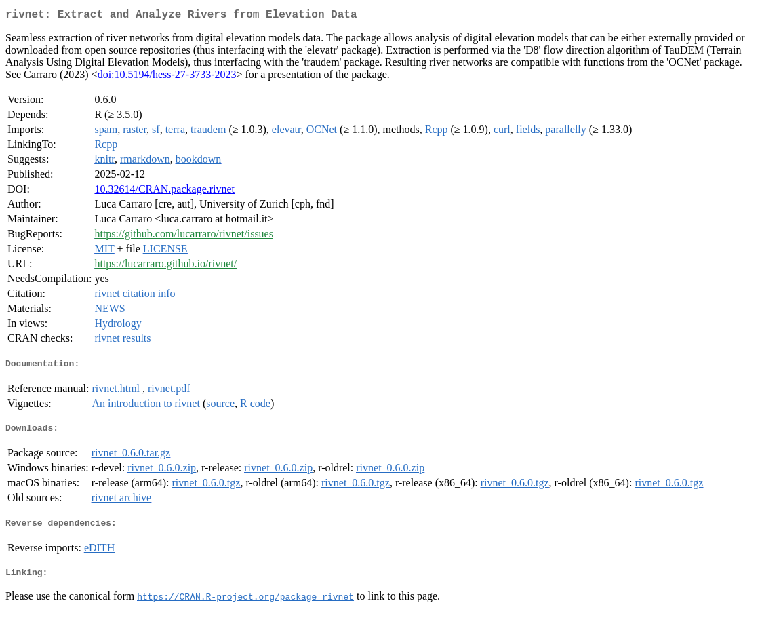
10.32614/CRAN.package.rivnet (164, 191)
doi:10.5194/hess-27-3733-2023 (167, 77)
